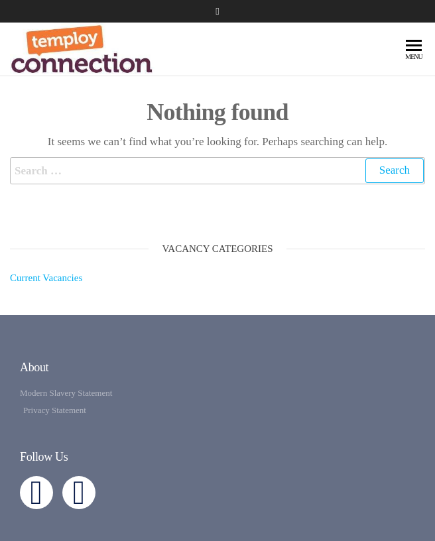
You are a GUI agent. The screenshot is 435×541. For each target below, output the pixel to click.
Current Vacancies (46, 277)
